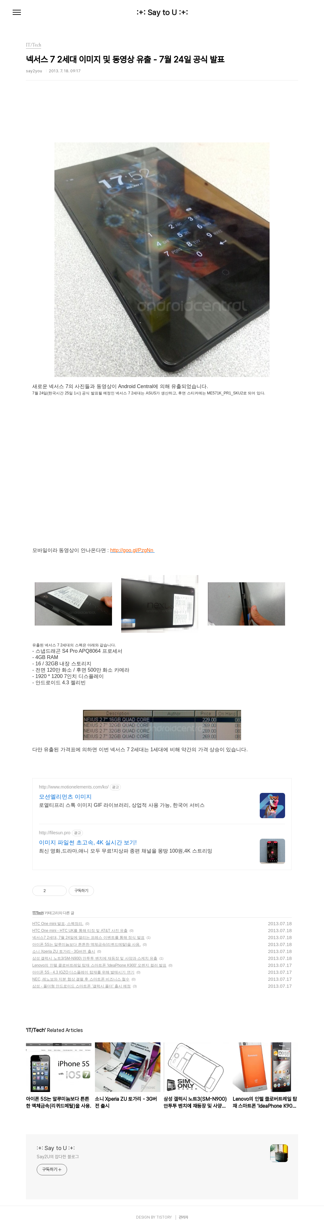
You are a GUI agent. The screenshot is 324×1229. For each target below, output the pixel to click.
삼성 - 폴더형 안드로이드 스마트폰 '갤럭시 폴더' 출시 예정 (81, 986)
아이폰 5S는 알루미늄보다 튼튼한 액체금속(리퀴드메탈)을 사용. (86, 944)
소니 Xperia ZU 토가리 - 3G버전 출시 (63, 951)
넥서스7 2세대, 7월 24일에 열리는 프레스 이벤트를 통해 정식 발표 (88, 937)
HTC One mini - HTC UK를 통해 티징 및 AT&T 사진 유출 (80, 930)
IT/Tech (38, 913)
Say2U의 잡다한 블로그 (58, 1156)
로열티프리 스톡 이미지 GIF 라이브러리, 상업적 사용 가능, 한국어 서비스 (122, 805)
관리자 (183, 1217)
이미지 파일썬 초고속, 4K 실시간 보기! (88, 842)
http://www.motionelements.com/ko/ (74, 786)
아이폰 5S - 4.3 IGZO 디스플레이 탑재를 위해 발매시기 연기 (83, 972)
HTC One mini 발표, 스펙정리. (57, 923)
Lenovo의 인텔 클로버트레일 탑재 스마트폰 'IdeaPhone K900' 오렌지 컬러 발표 (99, 965)
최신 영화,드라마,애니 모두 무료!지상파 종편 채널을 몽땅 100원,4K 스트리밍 (125, 851)
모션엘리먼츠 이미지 (65, 797)
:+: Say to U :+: (162, 12)
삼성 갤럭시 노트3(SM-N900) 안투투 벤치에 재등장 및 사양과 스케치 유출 (94, 958)
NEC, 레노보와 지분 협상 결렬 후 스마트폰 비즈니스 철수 (80, 979)
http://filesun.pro (55, 832)
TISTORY (164, 1217)
